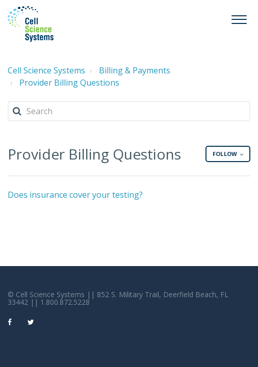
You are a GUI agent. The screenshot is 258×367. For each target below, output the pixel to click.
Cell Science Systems (46, 70)
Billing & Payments (134, 70)
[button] (238, 18)
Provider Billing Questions (69, 82)
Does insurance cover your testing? (75, 194)
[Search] (129, 111)
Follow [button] (225, 154)
